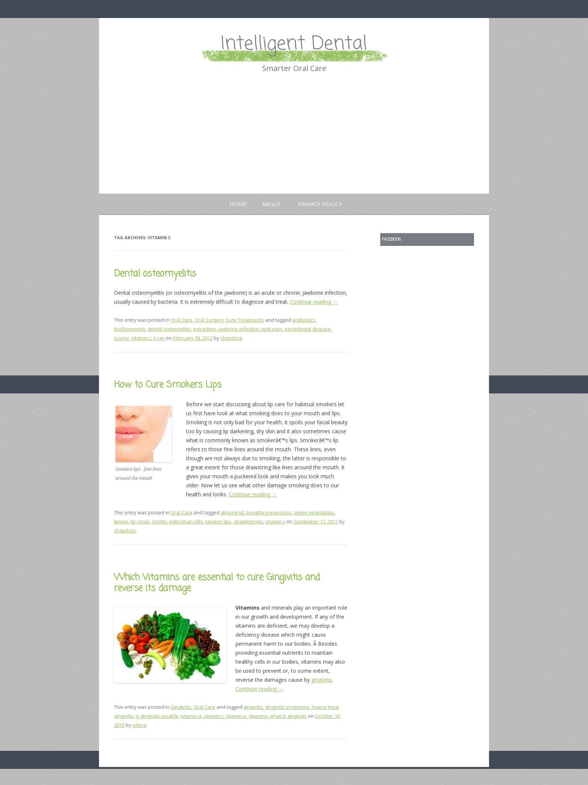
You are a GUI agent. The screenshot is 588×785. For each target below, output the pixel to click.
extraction (204, 328)
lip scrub (140, 521)
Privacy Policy (320, 204)
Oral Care (181, 319)
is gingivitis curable (157, 716)
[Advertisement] (294, 137)
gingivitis (321, 679)
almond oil (232, 512)
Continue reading (314, 301)
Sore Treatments (245, 319)
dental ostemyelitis (169, 328)
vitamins (258, 716)
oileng (139, 725)
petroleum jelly (186, 521)
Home (238, 204)
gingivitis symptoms (287, 707)
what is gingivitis (288, 716)
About (271, 204)
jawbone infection (238, 328)
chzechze (231, 337)
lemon (121, 521)
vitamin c (141, 337)
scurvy (121, 337)
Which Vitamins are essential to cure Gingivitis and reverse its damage (217, 583)
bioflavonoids (130, 328)
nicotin (159, 521)
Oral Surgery (209, 319)
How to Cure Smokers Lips (168, 385)
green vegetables (314, 512)
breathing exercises (269, 512)
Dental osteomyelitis (155, 274)
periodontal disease (308, 328)
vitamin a (191, 716)
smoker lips (218, 521)
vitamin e (236, 716)
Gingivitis (181, 707)
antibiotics (303, 319)
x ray (159, 337)
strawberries (248, 521)
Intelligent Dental (294, 44)
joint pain (271, 328)
